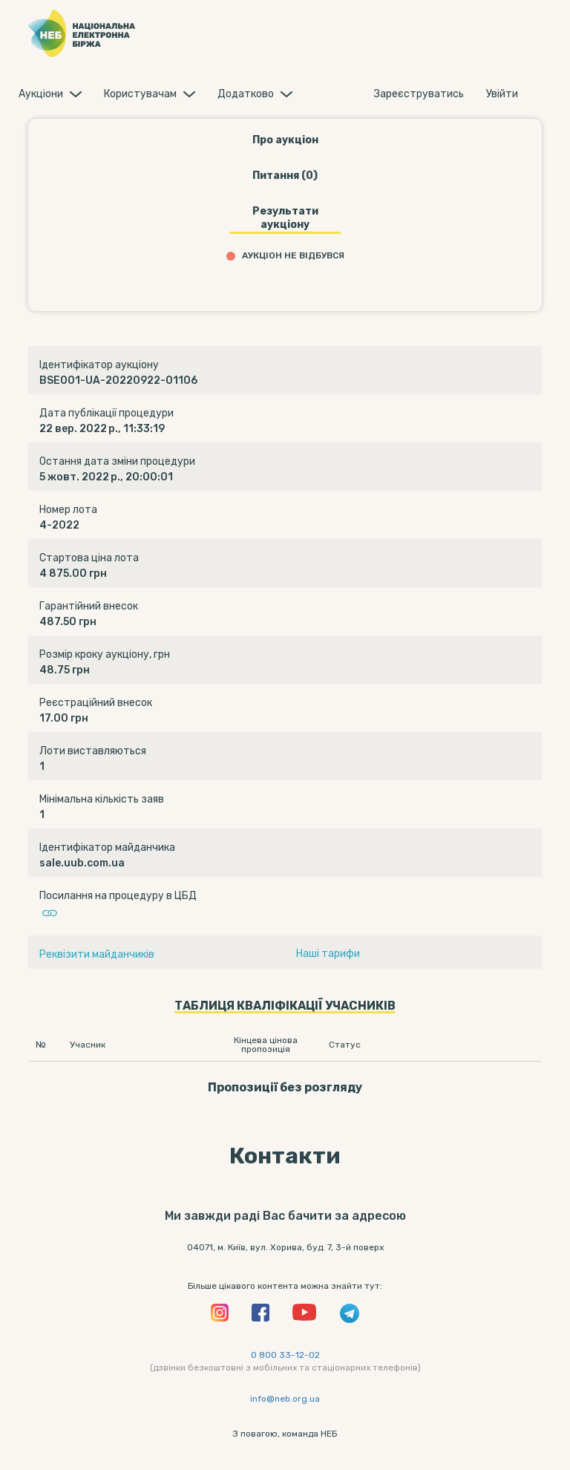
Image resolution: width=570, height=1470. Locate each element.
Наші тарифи (328, 953)
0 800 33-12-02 (285, 1355)
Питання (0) (285, 175)
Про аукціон (285, 140)
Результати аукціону (285, 218)
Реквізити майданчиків (96, 954)
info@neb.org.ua (285, 1399)
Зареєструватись (419, 94)
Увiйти (502, 94)
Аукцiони (41, 94)
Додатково (245, 94)
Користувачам (140, 94)
